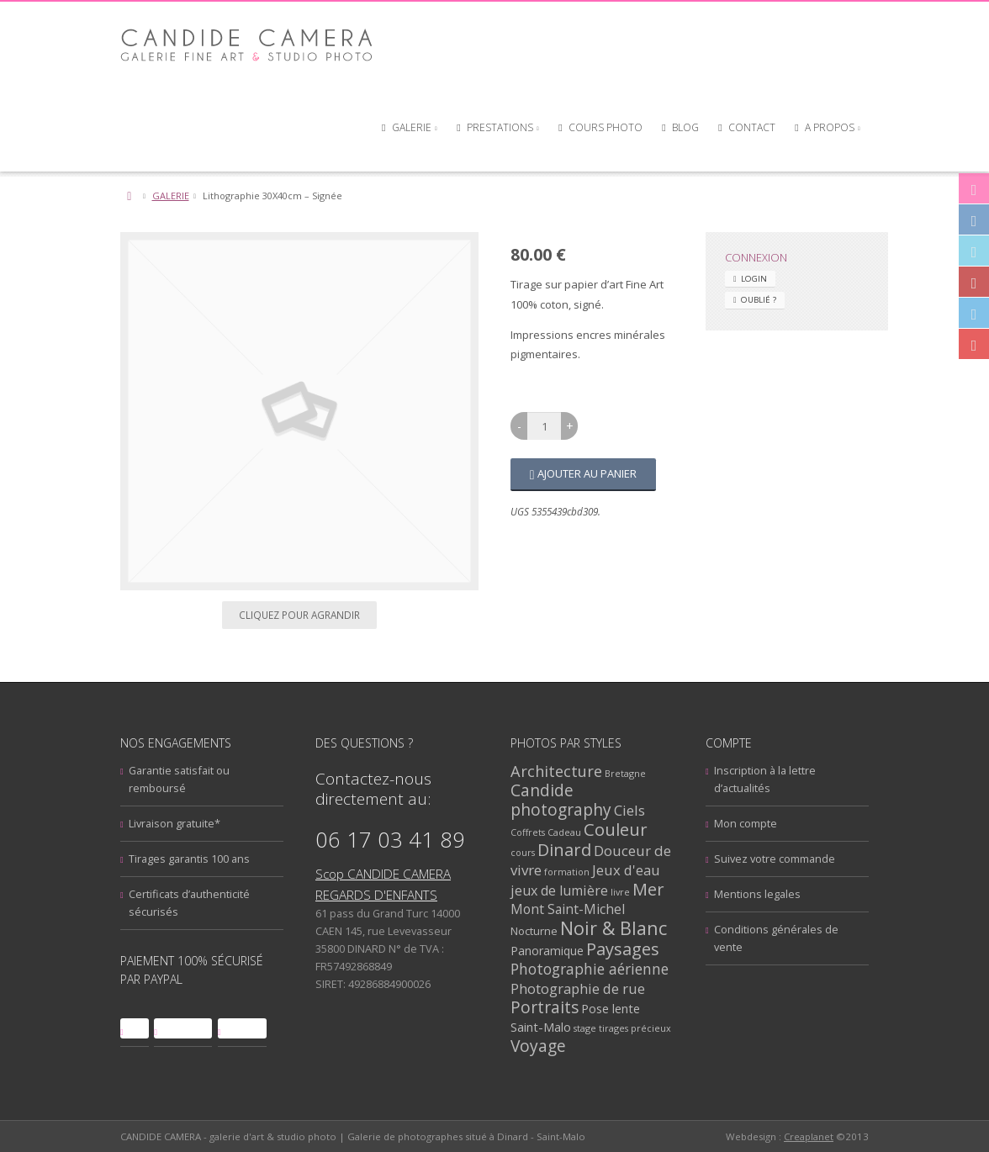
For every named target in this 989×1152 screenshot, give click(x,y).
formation (567, 871)
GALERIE (170, 195)
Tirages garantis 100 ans (189, 858)
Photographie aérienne (589, 969)
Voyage (538, 1045)
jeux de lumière (559, 890)
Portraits (544, 1007)
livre (620, 891)
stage (585, 1028)
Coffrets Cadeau (545, 832)
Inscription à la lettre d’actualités (765, 779)
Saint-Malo (540, 1026)
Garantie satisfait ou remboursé (179, 779)
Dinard (564, 849)
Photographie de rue (577, 988)
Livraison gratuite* (174, 823)
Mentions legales (757, 893)
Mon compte (745, 823)
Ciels (629, 810)
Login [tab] (754, 278)
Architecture (556, 770)
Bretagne (625, 773)
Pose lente (610, 1008)
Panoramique (547, 951)
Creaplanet (808, 1136)
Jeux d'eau (626, 870)
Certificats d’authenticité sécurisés (189, 902)
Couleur (616, 829)
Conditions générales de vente (776, 938)
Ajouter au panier (587, 473)
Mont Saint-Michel (567, 909)
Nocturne (534, 930)
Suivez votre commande (774, 858)
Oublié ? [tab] (758, 299)
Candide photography (560, 800)
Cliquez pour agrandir (299, 614)
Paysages (622, 949)
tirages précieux (635, 1028)
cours (522, 852)
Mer (648, 889)
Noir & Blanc (613, 928)
